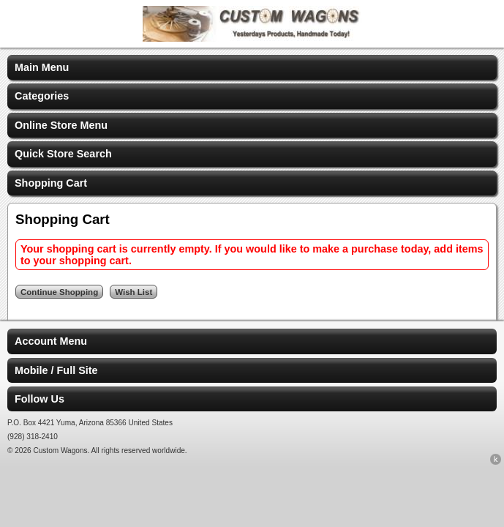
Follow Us (39, 399)
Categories (42, 96)
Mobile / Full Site (56, 370)
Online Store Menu (61, 125)
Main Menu (42, 67)
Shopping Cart (51, 183)
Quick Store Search (63, 154)
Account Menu (51, 341)
